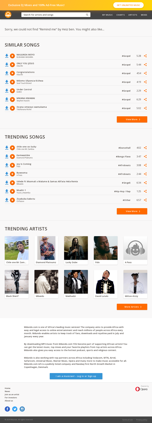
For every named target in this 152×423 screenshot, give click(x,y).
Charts (120, 14)
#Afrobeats (124, 165)
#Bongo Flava (123, 156)
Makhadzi (71, 296)
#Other (127, 200)
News (7, 391)
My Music (107, 14)
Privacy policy (141, 420)
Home (7, 388)
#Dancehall (124, 147)
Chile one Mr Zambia (16, 262)
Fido (97, 262)
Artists (132, 14)
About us (9, 400)
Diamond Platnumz (46, 262)
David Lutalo (101, 296)
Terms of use (127, 420)
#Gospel (126, 56)
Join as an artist (12, 394)
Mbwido (40, 296)
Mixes (144, 14)
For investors (11, 397)
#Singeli (126, 182)
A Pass (128, 262)
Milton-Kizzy (131, 296)
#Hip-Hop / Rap (122, 191)
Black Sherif (12, 296)
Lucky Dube (71, 262)
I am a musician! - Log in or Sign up (76, 376)
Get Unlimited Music (128, 5)
